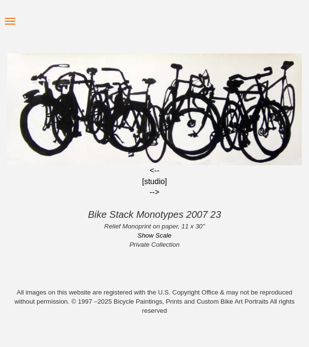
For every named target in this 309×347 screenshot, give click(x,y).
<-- (154, 170)
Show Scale (154, 235)
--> (154, 192)
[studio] (154, 181)
